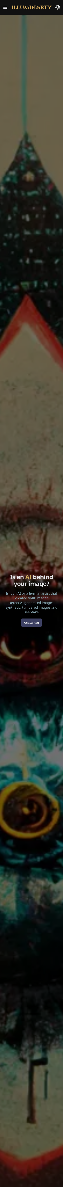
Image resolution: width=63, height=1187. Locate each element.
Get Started (31, 623)
